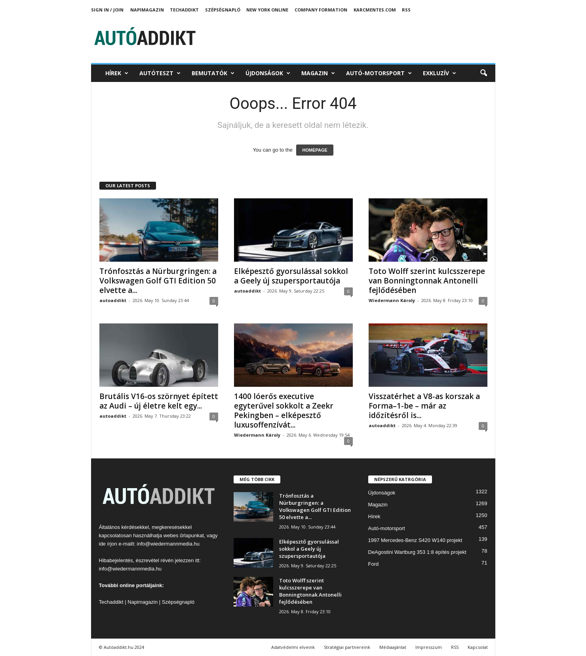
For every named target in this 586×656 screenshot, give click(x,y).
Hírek (116, 73)
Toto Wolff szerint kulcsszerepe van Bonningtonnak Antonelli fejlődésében (427, 280)
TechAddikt (184, 10)
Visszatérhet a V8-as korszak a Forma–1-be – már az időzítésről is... (424, 405)
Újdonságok (267, 73)
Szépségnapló (222, 10)
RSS (406, 10)
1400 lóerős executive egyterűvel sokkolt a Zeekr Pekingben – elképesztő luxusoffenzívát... (283, 410)
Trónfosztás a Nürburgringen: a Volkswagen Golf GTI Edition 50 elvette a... (158, 280)
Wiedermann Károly (392, 300)
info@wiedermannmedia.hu (168, 544)
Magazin (318, 73)
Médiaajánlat (392, 647)
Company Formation (321, 10)
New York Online (267, 10)
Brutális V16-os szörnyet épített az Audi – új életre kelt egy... (158, 401)
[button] (483, 73)
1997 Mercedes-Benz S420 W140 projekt (415, 540)
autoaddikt (112, 300)
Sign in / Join (107, 10)
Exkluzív (439, 73)
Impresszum (428, 647)
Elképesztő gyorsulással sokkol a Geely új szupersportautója (291, 276)
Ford (373, 564)
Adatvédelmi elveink (293, 647)
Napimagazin (147, 10)
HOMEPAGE (314, 150)
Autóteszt (160, 73)
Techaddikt (111, 602)
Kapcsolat (478, 647)
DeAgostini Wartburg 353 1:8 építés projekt (417, 552)
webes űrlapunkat (184, 535)
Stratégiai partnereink (347, 647)
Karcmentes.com (375, 10)
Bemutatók (213, 73)
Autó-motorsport (379, 73)
